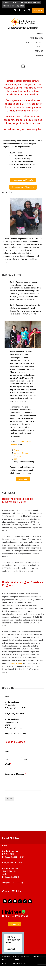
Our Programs (36, 38)
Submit (9, 799)
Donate (38, 10)
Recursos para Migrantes (13, 6)
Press (40, 46)
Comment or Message (15, 774)
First (6, 759)
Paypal (16, 450)
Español (15, 2)
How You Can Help (34, 42)
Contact (39, 51)
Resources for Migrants (30, 2)
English (6, 2)
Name (8, 751)
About (40, 33)
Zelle (15, 459)
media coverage (15, 663)
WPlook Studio (19, 963)
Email (8, 764)
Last (25, 759)
